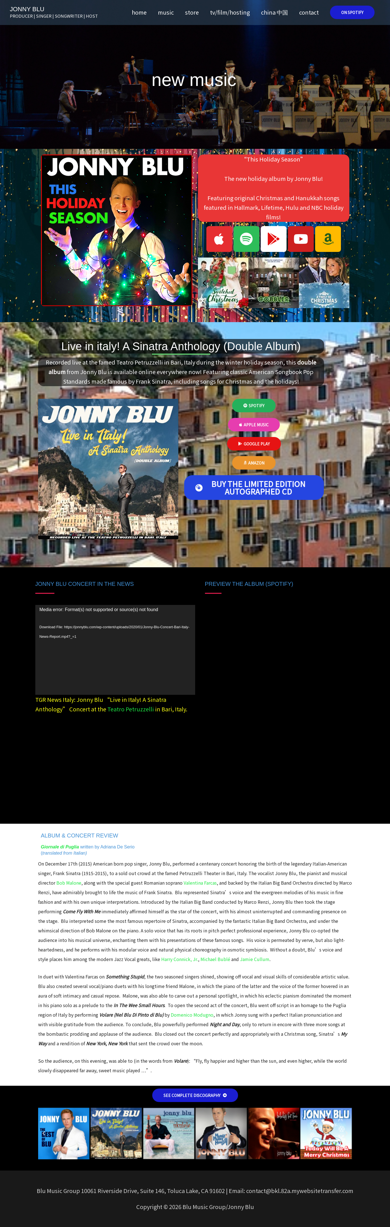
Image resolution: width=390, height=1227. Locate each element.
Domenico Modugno (192, 1014)
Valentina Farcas (200, 882)
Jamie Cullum (254, 959)
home (139, 12)
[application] (115, 650)
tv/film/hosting (230, 12)
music (166, 12)
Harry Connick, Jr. (179, 959)
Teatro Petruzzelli (130, 709)
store (192, 12)
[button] (352, 12)
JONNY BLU (27, 9)
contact (309, 12)
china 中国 (274, 12)
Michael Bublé (215, 959)
